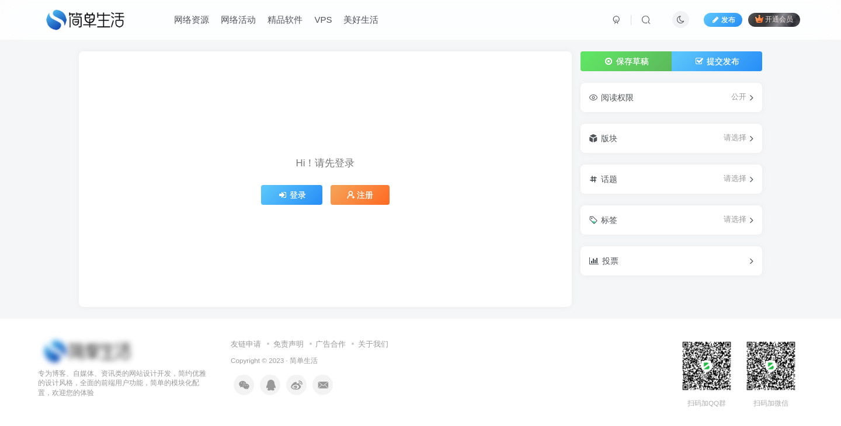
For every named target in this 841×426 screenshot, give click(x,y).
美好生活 (360, 20)
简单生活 (304, 360)
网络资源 (191, 20)
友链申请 (246, 344)
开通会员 (774, 19)
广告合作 (330, 344)
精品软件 (285, 20)
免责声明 (288, 344)
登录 (292, 195)
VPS (323, 20)
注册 (360, 195)
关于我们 (373, 344)
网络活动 (238, 20)
